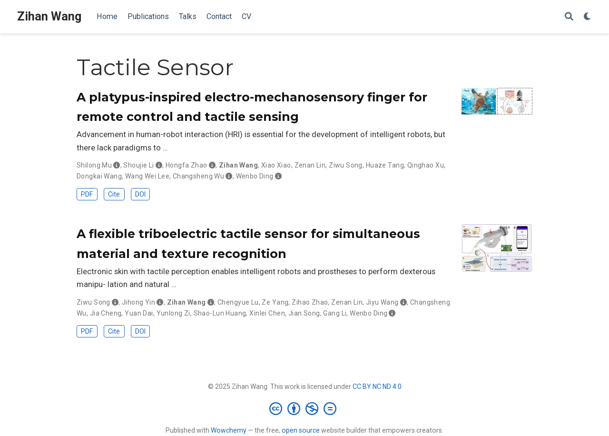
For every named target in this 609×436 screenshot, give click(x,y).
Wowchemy (228, 430)
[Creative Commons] (304, 408)
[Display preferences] (587, 16)
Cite (114, 194)
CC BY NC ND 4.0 (377, 386)
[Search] (569, 16)
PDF (87, 194)
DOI (140, 194)
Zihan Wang (49, 16)
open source (301, 430)
